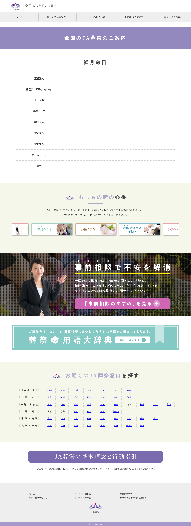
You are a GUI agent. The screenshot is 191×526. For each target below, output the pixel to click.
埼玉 (89, 397)
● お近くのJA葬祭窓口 (37, 498)
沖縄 (142, 425)
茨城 (129, 397)
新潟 (102, 404)
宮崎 (116, 425)
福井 (142, 404)
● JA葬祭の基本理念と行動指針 (132, 498)
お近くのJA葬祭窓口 (57, 17)
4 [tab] (102, 238)
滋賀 (102, 411)
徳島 (116, 418)
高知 (129, 418)
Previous (9, 229)
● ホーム (31, 494)
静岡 (63, 404)
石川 (155, 404)
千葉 (76, 397)
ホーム (19, 17)
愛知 (49, 404)
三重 (89, 404)
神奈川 (63, 397)
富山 (169, 404)
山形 (116, 390)
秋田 (102, 390)
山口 (76, 418)
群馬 (102, 397)
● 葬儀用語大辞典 (126, 494)
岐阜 (76, 404)
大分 (102, 425)
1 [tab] (88, 238)
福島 (129, 390)
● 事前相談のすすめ (82, 498)
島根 (102, 418)
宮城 (89, 390)
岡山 (63, 418)
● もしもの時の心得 (82, 494)
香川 (155, 418)
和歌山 (116, 411)
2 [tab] (93, 238)
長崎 (63, 425)
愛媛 (142, 418)
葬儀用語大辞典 (172, 17)
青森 (63, 390)
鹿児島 (129, 425)
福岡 (49, 425)
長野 (116, 404)
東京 (49, 397)
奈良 (89, 411)
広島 (49, 418)
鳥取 (89, 418)
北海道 (49, 390)
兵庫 (76, 411)
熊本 (89, 425)
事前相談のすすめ (134, 17)
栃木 (116, 397)
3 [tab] (97, 238)
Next (181, 229)
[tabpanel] (96, 229)
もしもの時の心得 (95, 17)
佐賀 (76, 425)
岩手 (76, 390)
